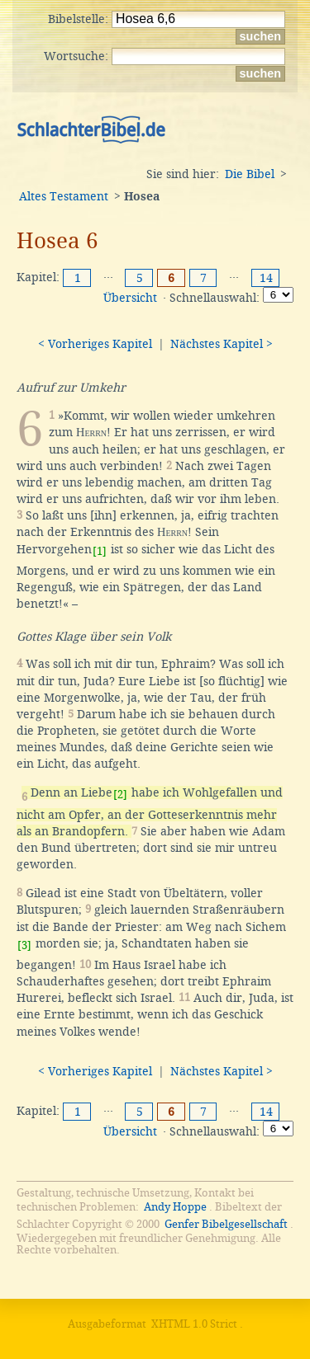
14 (266, 277)
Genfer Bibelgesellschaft (226, 1224)
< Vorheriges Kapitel (95, 343)
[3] (24, 945)
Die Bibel (249, 174)
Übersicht (130, 297)
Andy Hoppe (175, 1207)
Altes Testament (63, 196)
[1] (100, 551)
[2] (120, 794)
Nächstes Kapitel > (221, 343)
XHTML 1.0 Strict (194, 1324)
